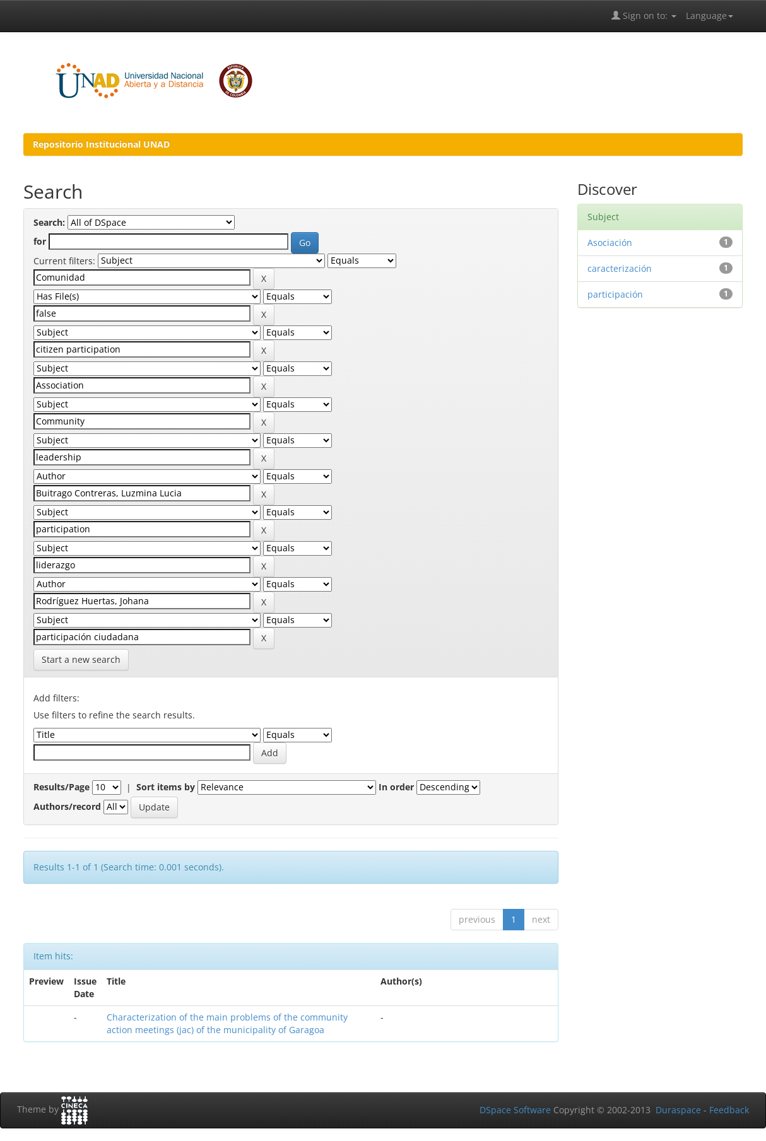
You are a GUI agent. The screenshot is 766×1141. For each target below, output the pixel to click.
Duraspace (678, 1110)
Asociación (609, 243)
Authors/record (67, 806)
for (39, 241)
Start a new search (81, 659)
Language (709, 15)
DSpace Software (515, 1110)
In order (396, 787)
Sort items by (165, 787)
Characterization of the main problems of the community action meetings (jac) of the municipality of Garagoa (227, 1023)
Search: (49, 222)
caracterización (619, 268)
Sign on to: (643, 15)
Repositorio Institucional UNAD (101, 144)
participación (615, 294)
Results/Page (61, 787)
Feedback (729, 1110)
